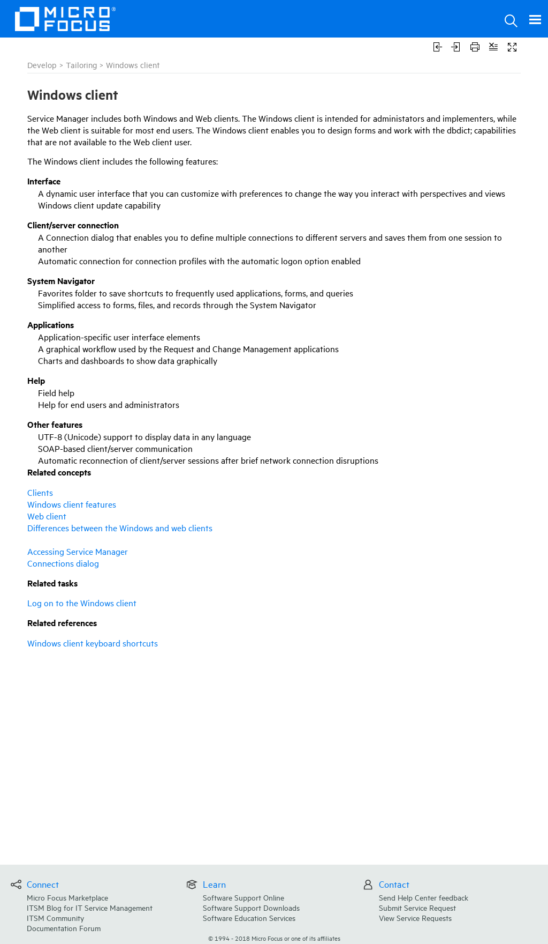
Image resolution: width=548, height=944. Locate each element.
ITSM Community (55, 917)
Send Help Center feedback (423, 897)
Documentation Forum (64, 928)
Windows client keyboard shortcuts (92, 643)
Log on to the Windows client (81, 602)
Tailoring (81, 65)
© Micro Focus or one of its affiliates (274, 937)
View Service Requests (415, 917)
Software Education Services (249, 917)
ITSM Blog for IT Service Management (90, 907)
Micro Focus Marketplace (67, 897)
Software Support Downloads (251, 907)
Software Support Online (243, 897)
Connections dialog (63, 563)
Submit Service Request (417, 907)
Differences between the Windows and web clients (119, 527)
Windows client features (71, 504)
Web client (46, 516)
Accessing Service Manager (77, 551)
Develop (42, 65)
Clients (40, 492)
